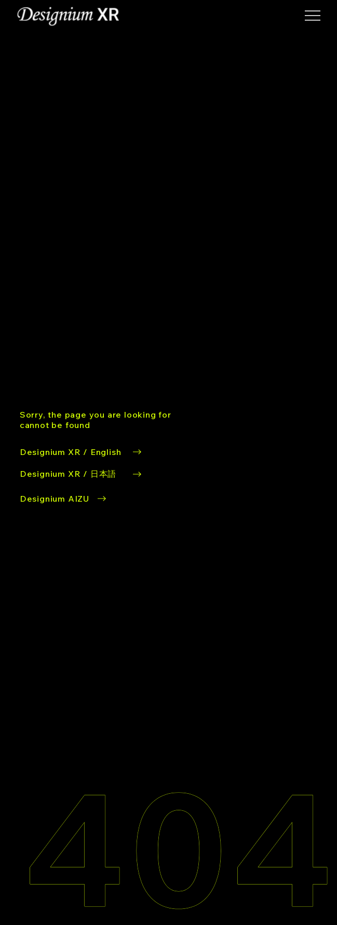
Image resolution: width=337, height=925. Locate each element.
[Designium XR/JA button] (82, 474)
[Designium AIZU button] (64, 498)
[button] (312, 15)
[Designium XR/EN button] (103, 419)
